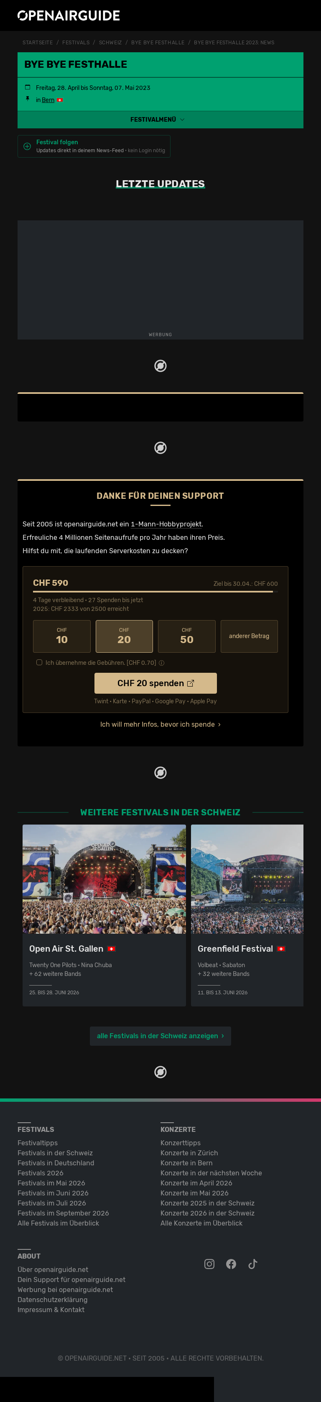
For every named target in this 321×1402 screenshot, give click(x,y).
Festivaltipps (38, 1143)
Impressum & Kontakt (51, 1310)
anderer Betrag (249, 636)
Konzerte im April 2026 (196, 1183)
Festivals (75, 43)
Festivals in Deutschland (56, 1163)
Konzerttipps (180, 1143)
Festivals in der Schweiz (55, 1153)
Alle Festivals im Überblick (58, 1223)
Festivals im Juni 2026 (53, 1193)
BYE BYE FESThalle (158, 43)
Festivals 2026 (41, 1173)
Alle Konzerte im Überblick (201, 1223)
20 (124, 636)
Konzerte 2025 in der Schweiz (207, 1203)
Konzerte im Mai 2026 (194, 1193)
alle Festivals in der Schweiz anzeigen (157, 1036)
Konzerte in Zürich (189, 1153)
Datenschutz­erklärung (53, 1300)
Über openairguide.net (53, 1270)
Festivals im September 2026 (63, 1213)
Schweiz (110, 43)
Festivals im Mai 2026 (51, 1183)
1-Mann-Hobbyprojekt (166, 524)
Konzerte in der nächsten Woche (211, 1173)
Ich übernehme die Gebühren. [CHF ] (101, 663)
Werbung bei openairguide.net (65, 1290)
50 (186, 636)
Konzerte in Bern (186, 1163)
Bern (48, 100)
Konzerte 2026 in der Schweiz (207, 1213)
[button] (160, 120)
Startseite (38, 43)
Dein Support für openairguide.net (71, 1280)
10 (61, 636)
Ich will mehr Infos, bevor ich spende (157, 724)
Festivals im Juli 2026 (52, 1203)
